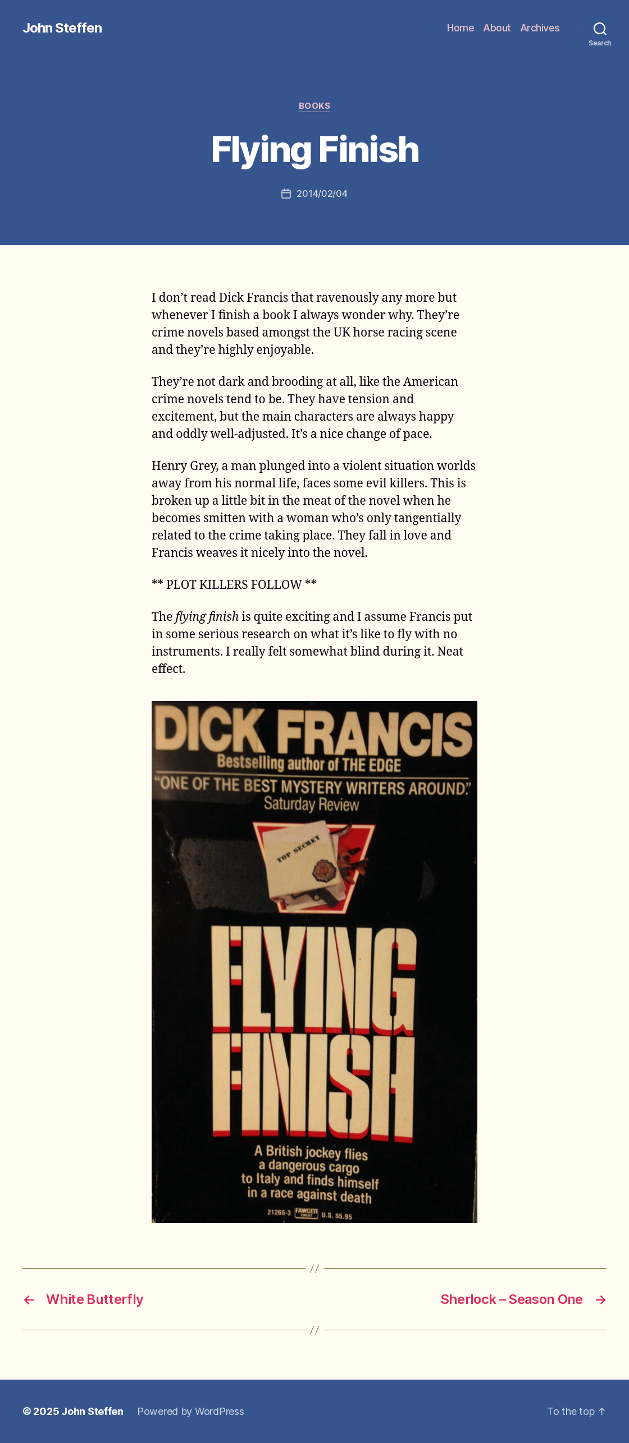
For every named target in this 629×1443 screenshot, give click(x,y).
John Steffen (62, 28)
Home (460, 28)
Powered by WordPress (190, 1411)
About (497, 28)
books (315, 106)
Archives (540, 28)
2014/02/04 (322, 193)
